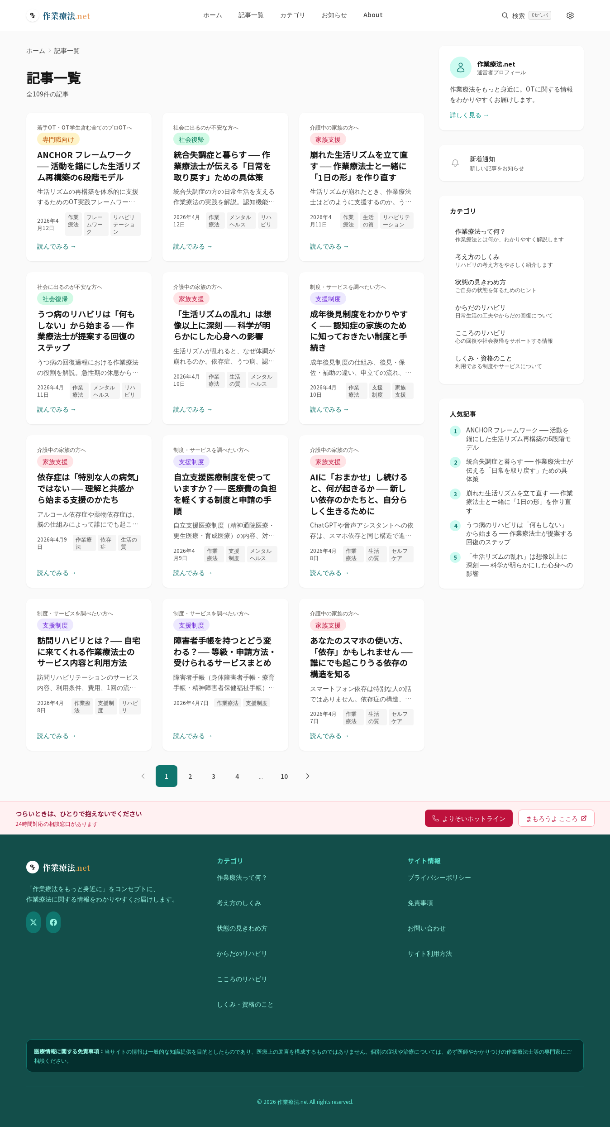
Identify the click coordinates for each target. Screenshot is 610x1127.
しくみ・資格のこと (245, 1003)
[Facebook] (53, 922)
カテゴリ (292, 14)
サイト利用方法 (430, 953)
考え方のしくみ (239, 902)
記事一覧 (251, 14)
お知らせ (334, 14)
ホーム (212, 14)
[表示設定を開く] (570, 15)
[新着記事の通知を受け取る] (455, 163)
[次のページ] (308, 776)
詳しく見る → (469, 114)
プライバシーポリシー (439, 877)
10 (284, 776)
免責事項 (420, 902)
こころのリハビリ (242, 978)
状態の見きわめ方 (242, 927)
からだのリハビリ (242, 953)
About (373, 14)
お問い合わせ (427, 927)
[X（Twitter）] (33, 922)
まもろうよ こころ (556, 818)
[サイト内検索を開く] (526, 15)
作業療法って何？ (242, 877)
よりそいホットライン (468, 818)
